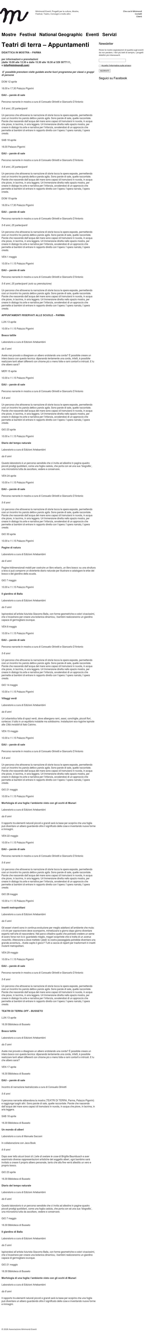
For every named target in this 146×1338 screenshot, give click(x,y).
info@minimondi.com (16, 65)
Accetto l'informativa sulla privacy (116, 65)
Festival (27, 35)
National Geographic (60, 35)
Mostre (9, 35)
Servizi (109, 35)
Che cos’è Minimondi (132, 11)
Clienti (139, 17)
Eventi (92, 35)
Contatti (138, 14)
